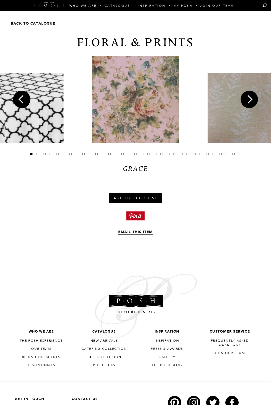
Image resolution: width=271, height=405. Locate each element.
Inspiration (167, 331)
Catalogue (104, 331)
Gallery (167, 357)
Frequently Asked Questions (229, 343)
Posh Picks (104, 365)
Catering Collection (104, 349)
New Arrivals (104, 341)
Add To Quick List (135, 198)
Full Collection (104, 357)
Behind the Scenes (41, 357)
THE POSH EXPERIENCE (41, 341)
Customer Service (230, 331)
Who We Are (41, 331)
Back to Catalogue (33, 23)
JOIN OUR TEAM (229, 353)
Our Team (41, 349)
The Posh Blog (167, 365)
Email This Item (135, 232)
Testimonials (41, 365)
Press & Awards (167, 349)
